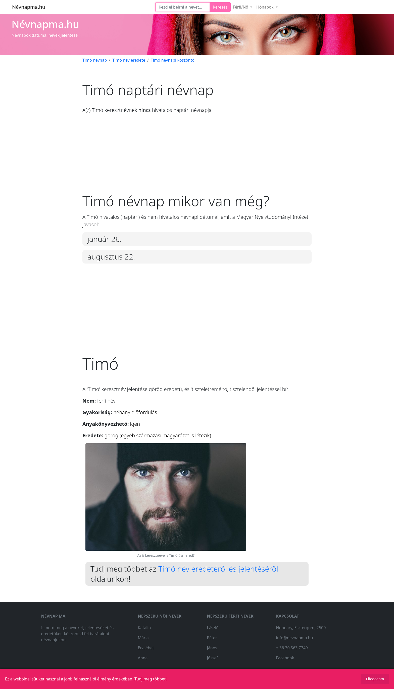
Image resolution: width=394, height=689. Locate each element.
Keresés (220, 7)
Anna (143, 658)
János (212, 648)
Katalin (144, 627)
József (212, 658)
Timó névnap (94, 60)
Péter (212, 637)
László (213, 627)
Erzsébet (146, 648)
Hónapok (265, 7)
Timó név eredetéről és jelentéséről (218, 569)
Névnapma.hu (28, 7)
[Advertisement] (197, 157)
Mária (143, 637)
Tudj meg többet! (150, 679)
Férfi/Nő (241, 7)
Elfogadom (375, 678)
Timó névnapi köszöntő (172, 60)
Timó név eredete (128, 60)
